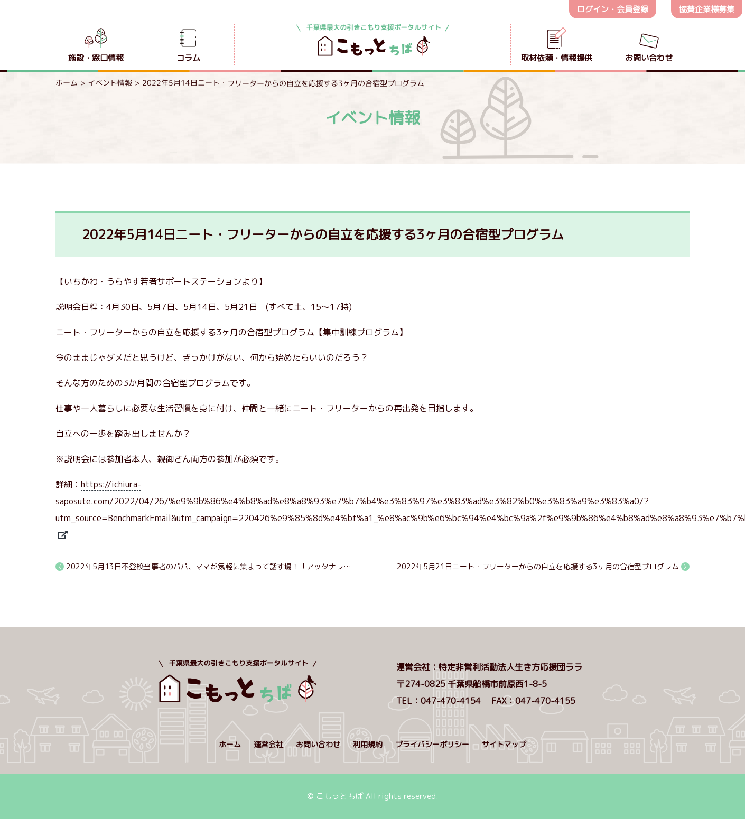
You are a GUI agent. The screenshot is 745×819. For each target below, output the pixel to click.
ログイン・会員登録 (612, 9)
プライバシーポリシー (432, 744)
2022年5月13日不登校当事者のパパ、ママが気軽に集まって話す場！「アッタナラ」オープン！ (209, 566)
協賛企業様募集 (706, 9)
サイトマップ (504, 744)
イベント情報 (110, 83)
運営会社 (268, 744)
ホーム (66, 83)
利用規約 (368, 744)
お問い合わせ (318, 744)
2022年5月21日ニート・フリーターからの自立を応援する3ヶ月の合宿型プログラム (538, 566)
